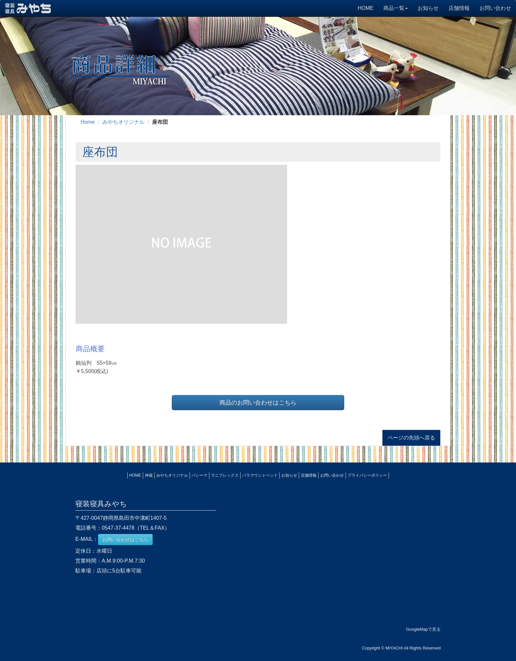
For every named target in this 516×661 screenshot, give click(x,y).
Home (88, 122)
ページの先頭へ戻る (411, 437)
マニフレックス (225, 475)
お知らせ (428, 8)
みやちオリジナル (123, 122)
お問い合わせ (495, 8)
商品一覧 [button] (395, 8)
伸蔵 (149, 475)
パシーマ (199, 475)
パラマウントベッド (260, 475)
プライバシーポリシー (367, 475)
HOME (366, 8)
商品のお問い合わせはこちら (258, 402)
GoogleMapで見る (423, 629)
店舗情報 (459, 8)
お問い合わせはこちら (125, 539)
